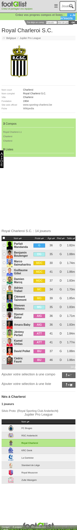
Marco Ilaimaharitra (22, 263)
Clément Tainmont (20, 298)
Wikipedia (28, 108)
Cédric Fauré (18, 360)
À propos (17, 527)
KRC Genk (26, 450)
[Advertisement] (36, 193)
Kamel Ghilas (18, 342)
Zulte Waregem (29, 480)
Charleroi (7, 136)
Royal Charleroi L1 (12, 132)
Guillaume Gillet (21, 272)
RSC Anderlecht (29, 435)
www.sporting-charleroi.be (37, 104)
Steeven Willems (19, 307)
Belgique (11, 38)
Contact (5, 527)
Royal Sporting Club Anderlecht (37, 410)
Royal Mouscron (29, 472)
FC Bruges (26, 428)
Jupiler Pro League (30, 38)
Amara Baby (22, 324)
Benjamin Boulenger (21, 254)
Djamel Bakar (18, 316)
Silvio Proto (9, 410)
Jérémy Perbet (19, 333)
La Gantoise (27, 457)
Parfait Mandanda (21, 245)
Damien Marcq (19, 281)
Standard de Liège (30, 465)
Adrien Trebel (18, 289)
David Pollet (22, 351)
